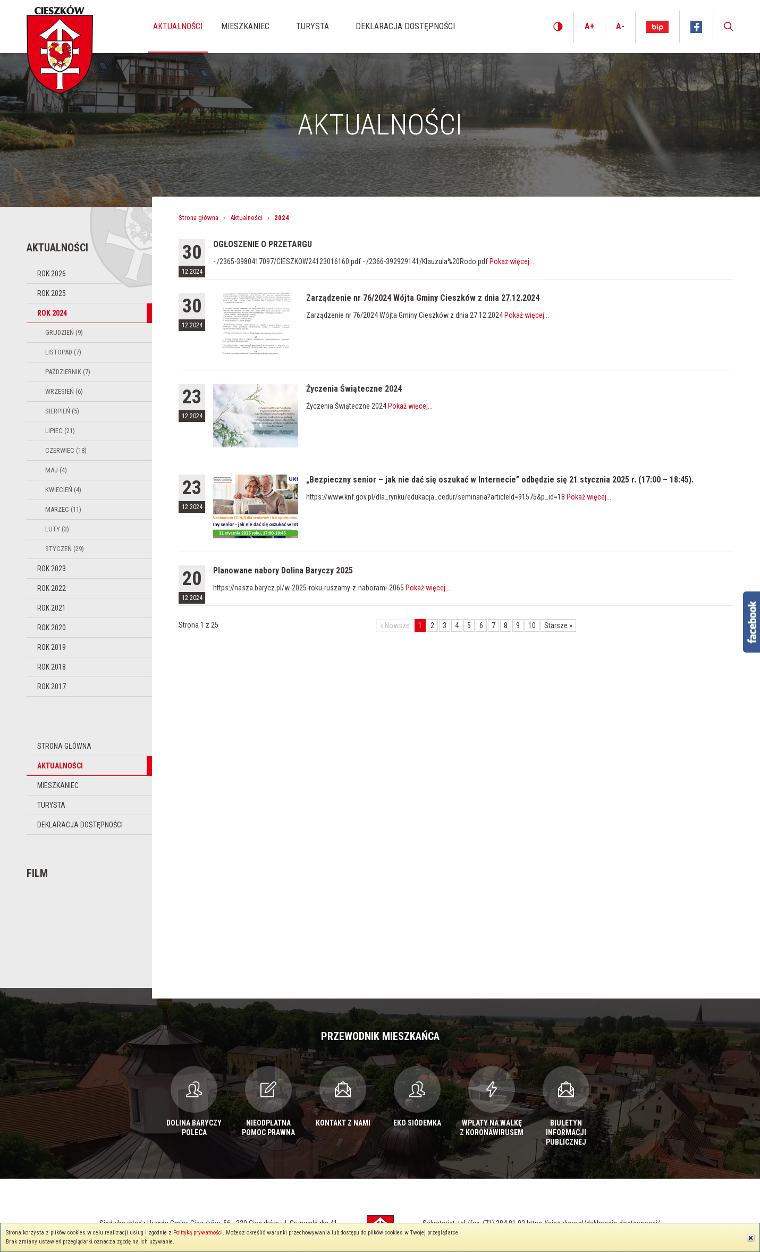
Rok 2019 (51, 647)
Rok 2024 (52, 313)
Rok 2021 (51, 608)
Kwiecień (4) (63, 490)
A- (620, 26)
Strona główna (64, 746)
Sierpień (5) (62, 411)
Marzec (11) (63, 509)
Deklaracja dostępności (80, 824)
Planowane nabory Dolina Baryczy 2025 (283, 570)
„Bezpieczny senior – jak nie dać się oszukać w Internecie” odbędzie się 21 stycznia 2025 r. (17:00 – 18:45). (500, 480)
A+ (589, 26)
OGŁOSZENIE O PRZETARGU (262, 244)
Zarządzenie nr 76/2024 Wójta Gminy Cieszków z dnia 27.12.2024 (422, 298)
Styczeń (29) (64, 549)
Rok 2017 (51, 686)
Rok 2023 (51, 568)
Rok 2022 (51, 588)
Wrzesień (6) (64, 391)
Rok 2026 (51, 273)
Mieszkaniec (58, 785)
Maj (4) (56, 470)
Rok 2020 (51, 627)
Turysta (51, 805)
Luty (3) (57, 529)
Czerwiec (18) (66, 450)
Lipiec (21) (60, 431)
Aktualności (60, 766)
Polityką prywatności (198, 1232)
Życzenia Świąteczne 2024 (354, 389)
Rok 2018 (51, 667)
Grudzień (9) (64, 332)
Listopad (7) (63, 352)
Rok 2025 (51, 293)
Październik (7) (67, 372)
